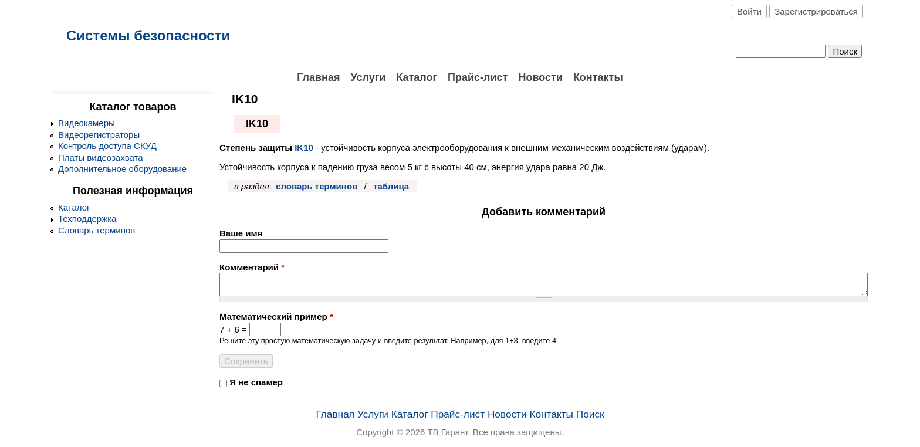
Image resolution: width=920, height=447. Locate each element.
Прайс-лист (478, 77)
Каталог (416, 77)
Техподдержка (87, 218)
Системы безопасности (148, 35)
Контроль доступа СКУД (107, 146)
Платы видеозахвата (100, 157)
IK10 (304, 148)
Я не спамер (256, 382)
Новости (540, 77)
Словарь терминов (96, 230)
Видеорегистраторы (99, 135)
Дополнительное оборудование (122, 169)
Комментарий (252, 267)
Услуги (367, 77)
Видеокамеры (86, 123)
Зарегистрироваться (816, 11)
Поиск (590, 414)
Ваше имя (240, 233)
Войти (749, 11)
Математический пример (276, 316)
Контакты (598, 77)
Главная (318, 77)
